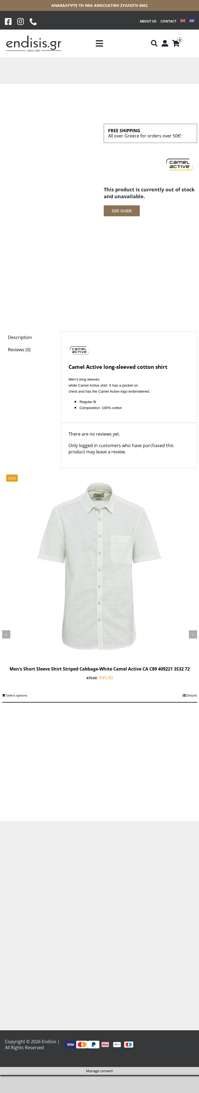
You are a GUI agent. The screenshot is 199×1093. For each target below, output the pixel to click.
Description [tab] (20, 337)
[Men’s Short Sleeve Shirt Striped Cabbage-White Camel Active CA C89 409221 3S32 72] (99, 566)
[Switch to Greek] (191, 21)
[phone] (33, 21)
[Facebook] (8, 21)
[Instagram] (20, 21)
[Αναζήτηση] (154, 43)
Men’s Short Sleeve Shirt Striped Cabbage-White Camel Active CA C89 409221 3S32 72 (100, 669)
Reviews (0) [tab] (19, 350)
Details (191, 695)
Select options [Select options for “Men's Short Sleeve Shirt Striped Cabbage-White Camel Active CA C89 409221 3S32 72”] (16, 695)
